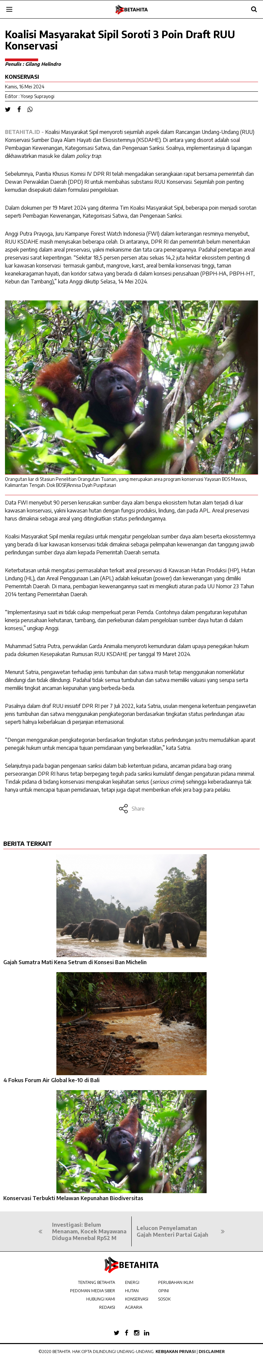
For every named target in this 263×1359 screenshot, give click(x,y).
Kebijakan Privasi (176, 1351)
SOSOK (164, 1299)
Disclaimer (212, 1351)
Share (131, 809)
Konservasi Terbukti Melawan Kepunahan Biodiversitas (73, 1198)
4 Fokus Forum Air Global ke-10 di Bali (51, 1080)
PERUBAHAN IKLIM (175, 1282)
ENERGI (132, 1282)
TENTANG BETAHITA (96, 1282)
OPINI (163, 1290)
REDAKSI (107, 1307)
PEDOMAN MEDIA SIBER (92, 1290)
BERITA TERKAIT (27, 843)
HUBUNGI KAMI (100, 1299)
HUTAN (132, 1290)
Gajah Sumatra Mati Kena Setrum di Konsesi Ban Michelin (75, 962)
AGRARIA (133, 1307)
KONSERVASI (136, 1299)
